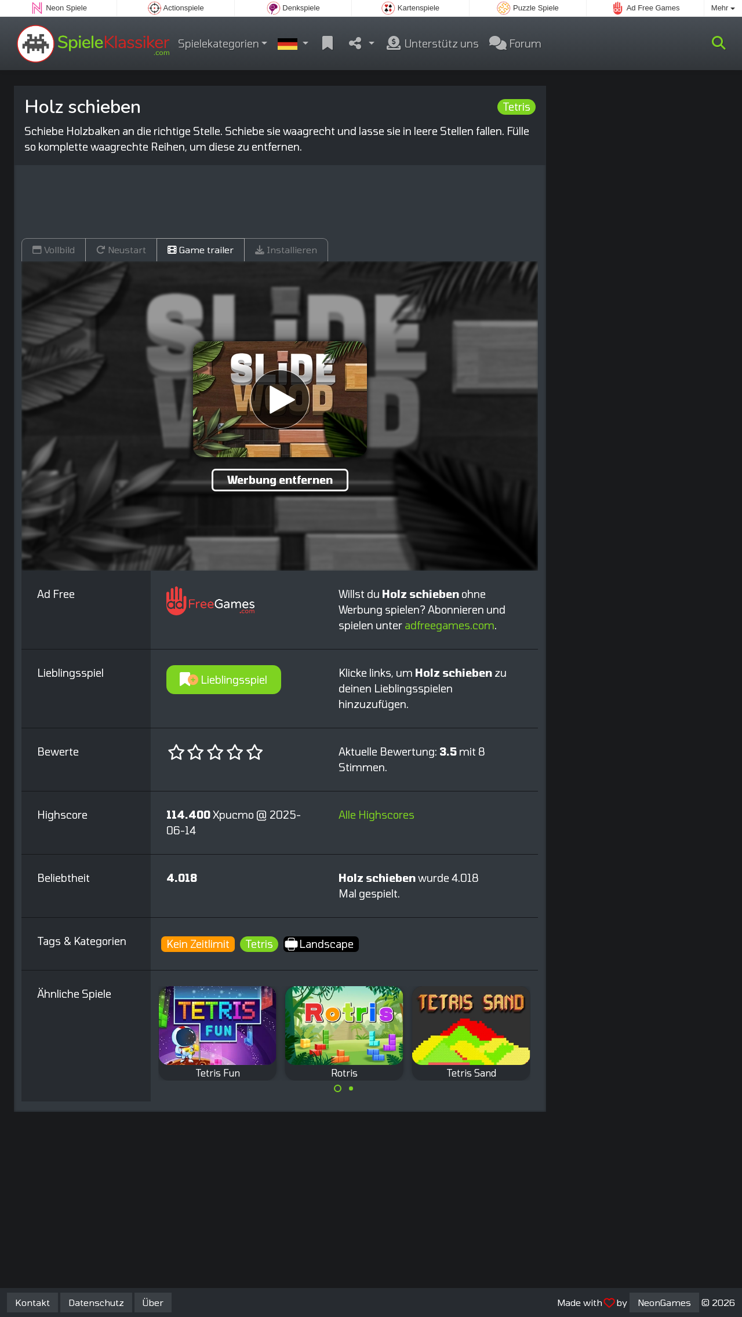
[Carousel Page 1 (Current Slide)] (338, 1089)
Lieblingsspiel (223, 679)
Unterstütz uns (432, 43)
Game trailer (201, 249)
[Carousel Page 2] (351, 1089)
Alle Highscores (376, 814)
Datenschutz (96, 1302)
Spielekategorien (218, 43)
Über (153, 1302)
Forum (515, 43)
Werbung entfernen (280, 479)
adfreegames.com (449, 625)
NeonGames (664, 1302)
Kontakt (32, 1302)
